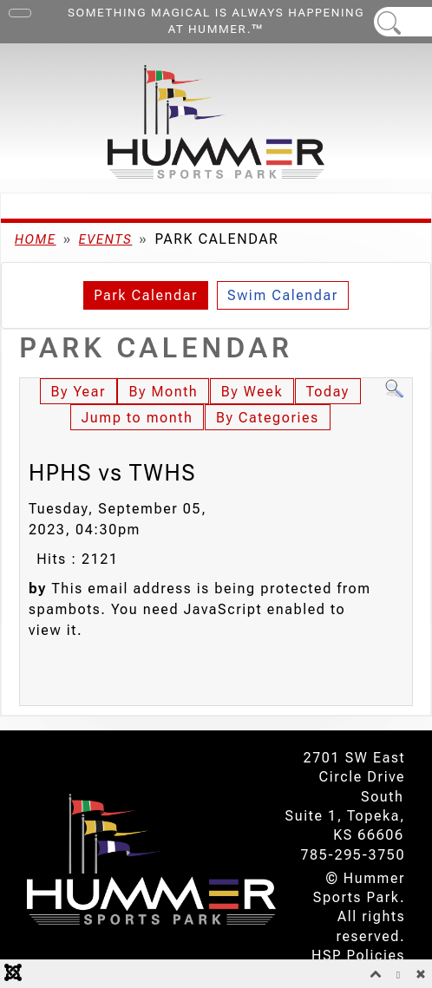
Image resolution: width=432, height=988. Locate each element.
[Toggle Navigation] (20, 13)
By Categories (267, 417)
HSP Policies (358, 955)
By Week (252, 391)
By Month (163, 391)
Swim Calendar (282, 295)
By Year (78, 391)
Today (328, 391)
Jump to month (137, 417)
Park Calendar (146, 295)
